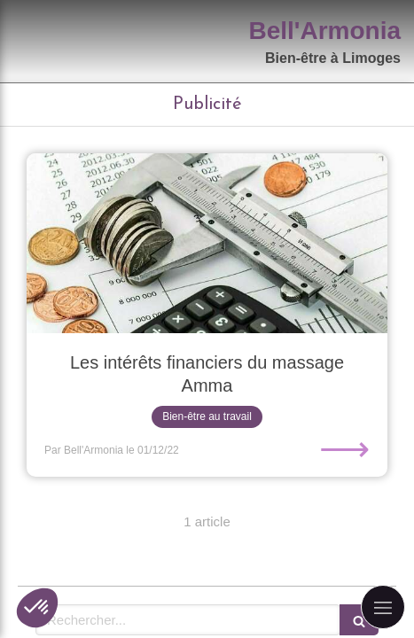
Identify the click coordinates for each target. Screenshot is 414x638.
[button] (37, 608)
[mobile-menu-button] (383, 607)
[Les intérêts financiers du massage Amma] (207, 243)
